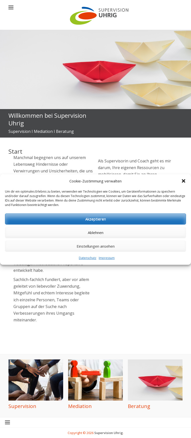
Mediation (80, 406)
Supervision (22, 406)
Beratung (139, 406)
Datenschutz (87, 268)
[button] (183, 191)
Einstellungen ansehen (96, 256)
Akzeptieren (95, 228)
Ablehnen (95, 242)
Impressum (107, 268)
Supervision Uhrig (108, 433)
